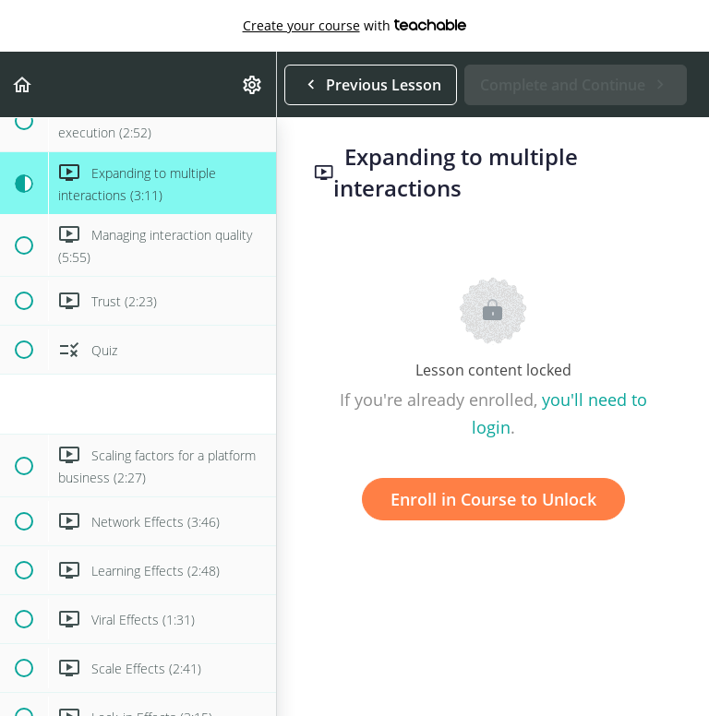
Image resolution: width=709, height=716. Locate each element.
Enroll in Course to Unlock (493, 499)
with (355, 26)
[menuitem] (253, 84)
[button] (23, 84)
